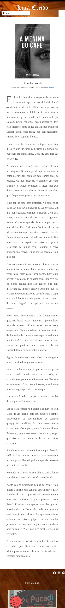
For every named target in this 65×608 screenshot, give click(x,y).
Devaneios (50, 87)
